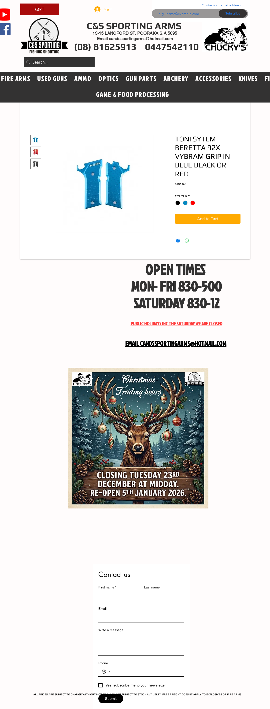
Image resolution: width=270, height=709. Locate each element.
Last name (152, 587)
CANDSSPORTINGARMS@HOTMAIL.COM (183, 343)
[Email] (139, 617)
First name (107, 587)
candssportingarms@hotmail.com (141, 38)
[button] (108, 79)
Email (103, 609)
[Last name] (162, 596)
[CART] (39, 9)
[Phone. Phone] (146, 671)
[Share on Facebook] (178, 240)
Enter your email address (222, 5)
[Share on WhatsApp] (187, 240)
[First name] (117, 596)
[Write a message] (141, 644)
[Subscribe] (233, 13)
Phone (103, 663)
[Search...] (59, 62)
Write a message (110, 630)
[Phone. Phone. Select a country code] (106, 672)
